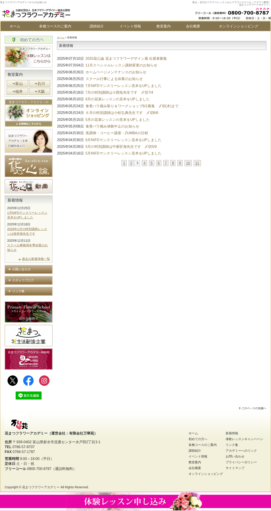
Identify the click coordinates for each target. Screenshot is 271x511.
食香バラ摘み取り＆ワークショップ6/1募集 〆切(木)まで (118, 106)
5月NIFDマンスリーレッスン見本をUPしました (109, 153)
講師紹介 (97, 26)
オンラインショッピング (238, 26)
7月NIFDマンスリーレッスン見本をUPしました (109, 86)
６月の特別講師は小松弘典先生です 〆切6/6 (107, 113)
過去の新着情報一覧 (36, 259)
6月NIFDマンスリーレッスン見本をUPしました (109, 140)
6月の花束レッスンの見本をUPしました (103, 99)
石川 (41, 84)
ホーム (15, 26)
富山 (19, 84)
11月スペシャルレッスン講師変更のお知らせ (107, 65)
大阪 (41, 91)
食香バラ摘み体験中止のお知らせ (98, 126)
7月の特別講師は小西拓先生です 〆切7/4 (105, 92)
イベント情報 (130, 26)
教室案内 (163, 26)
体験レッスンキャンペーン (244, 439)
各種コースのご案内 (55, 26)
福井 (19, 91)
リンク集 (232, 445)
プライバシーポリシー (241, 462)
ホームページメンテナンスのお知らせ (101, 72)
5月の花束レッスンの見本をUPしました (103, 120)
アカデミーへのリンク (241, 450)
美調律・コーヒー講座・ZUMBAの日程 (102, 133)
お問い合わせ (235, 456)
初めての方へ (198, 439)
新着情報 (15, 200)
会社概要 (193, 26)
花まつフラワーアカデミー (41, 487)
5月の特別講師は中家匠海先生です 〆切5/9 (107, 146)
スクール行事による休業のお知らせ (100, 79)
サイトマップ (235, 468)
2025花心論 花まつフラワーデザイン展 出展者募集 (112, 58)
